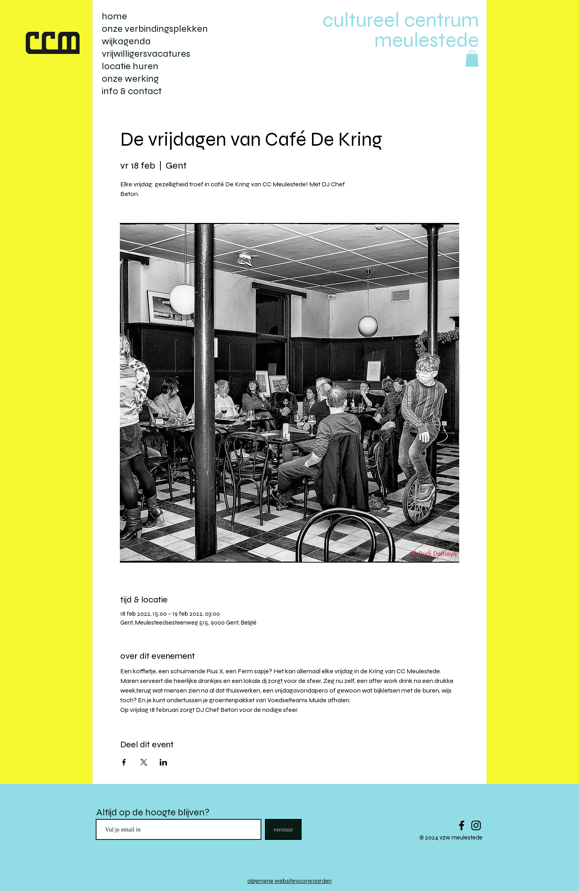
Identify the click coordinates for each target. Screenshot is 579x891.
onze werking (130, 79)
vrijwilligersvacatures (146, 54)
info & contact (132, 91)
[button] (472, 58)
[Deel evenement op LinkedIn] (163, 762)
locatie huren (130, 66)
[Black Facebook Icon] (461, 825)
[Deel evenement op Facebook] (124, 762)
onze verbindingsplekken (155, 29)
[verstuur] (283, 829)
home (114, 16)
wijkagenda (126, 41)
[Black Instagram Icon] (476, 825)
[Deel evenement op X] (144, 762)
